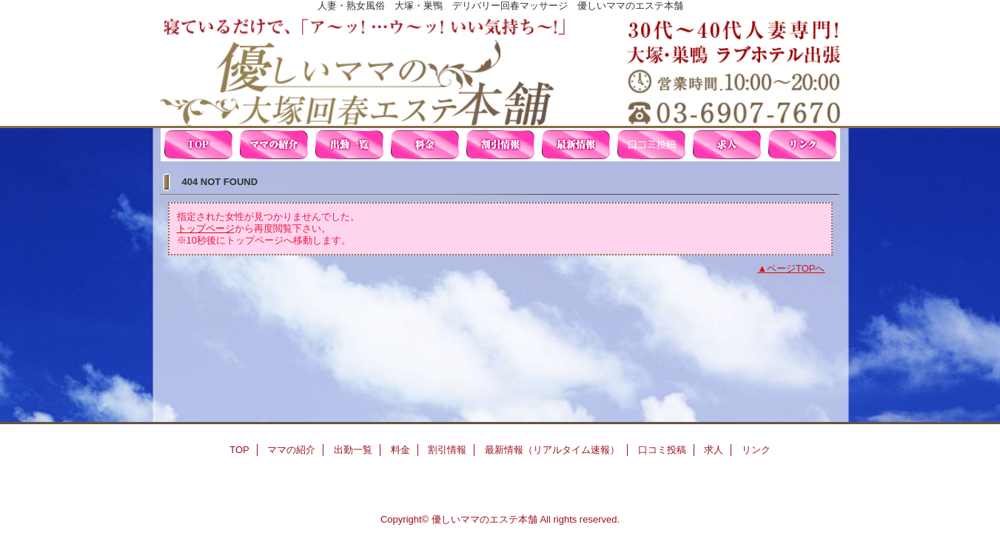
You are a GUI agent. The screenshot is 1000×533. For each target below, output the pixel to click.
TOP (198, 144)
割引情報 (500, 144)
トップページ (206, 228)
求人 (727, 144)
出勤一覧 (349, 144)
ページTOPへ (796, 268)
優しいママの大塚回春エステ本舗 (500, 68)
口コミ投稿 (651, 144)
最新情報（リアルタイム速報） (576, 144)
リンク (802, 144)
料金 (425, 144)
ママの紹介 (274, 144)
